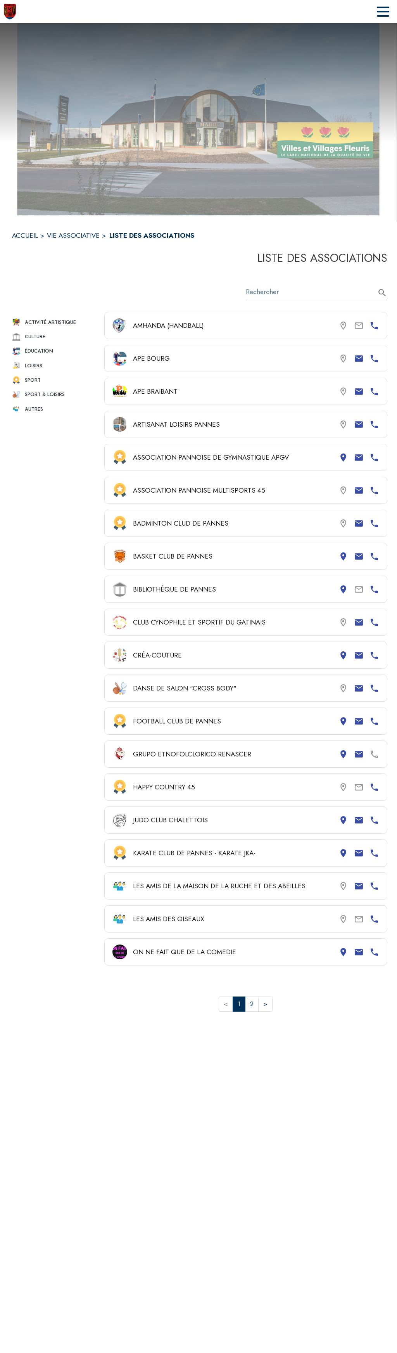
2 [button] (252, 1004)
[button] (55, 322)
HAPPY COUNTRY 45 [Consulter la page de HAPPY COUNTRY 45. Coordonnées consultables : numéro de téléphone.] (164, 787)
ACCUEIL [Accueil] (25, 235)
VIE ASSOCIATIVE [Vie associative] (73, 235)
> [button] (265, 1004)
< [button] (226, 1004)
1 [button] (239, 1004)
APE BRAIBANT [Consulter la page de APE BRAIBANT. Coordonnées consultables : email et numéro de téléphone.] (155, 391)
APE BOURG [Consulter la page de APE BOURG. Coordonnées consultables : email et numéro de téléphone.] (151, 358)
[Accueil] (10, 11)
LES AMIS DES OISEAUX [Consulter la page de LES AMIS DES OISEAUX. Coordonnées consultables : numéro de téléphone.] (168, 919)
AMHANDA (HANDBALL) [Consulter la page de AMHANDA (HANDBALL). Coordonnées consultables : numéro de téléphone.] (168, 325)
